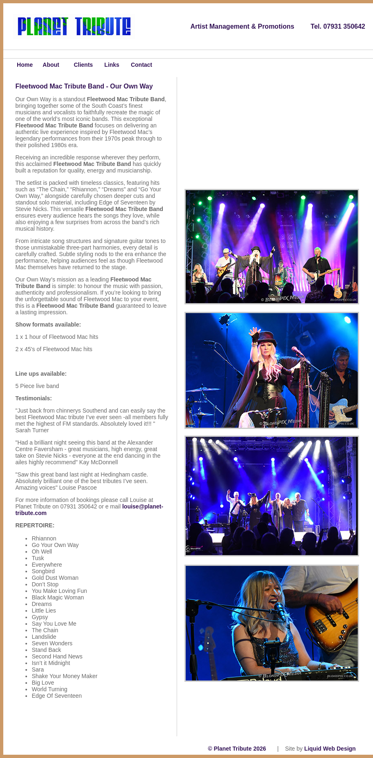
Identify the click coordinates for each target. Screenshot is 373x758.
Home (18, 64)
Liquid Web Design (331, 748)
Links (112, 64)
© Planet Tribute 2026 (237, 748)
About (51, 64)
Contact (141, 64)
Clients (81, 64)
